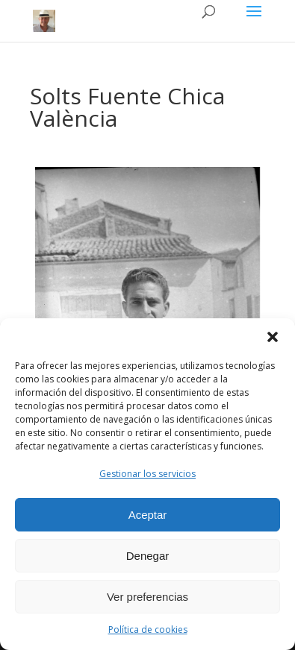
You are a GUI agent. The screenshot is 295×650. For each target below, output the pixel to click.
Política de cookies (147, 629)
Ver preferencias (147, 596)
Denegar (148, 555)
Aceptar (147, 514)
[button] (272, 336)
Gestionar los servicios (147, 473)
